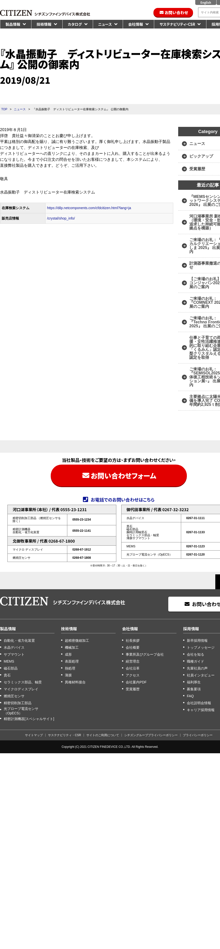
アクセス (133, 675)
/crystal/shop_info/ (61, 218)
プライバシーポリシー (198, 735)
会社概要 (133, 647)
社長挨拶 (133, 640)
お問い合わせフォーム (123, 475)
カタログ (75, 24)
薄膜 (68, 675)
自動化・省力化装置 (19, 640)
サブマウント (14, 654)
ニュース (105, 24)
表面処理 (72, 661)
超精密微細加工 (77, 640)
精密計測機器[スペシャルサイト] (29, 719)
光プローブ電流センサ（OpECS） (21, 711)
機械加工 (72, 647)
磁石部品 (11, 668)
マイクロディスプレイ (21, 689)
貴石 (7, 675)
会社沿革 (133, 668)
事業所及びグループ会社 (145, 654)
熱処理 (70, 668)
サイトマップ (34, 735)
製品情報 (12, 24)
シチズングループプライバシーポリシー (151, 735)
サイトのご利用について (102, 735)
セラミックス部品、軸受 (23, 682)
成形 (68, 654)
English (205, 2)
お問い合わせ (176, 12)
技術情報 (44, 24)
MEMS (9, 661)
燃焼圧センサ (14, 696)
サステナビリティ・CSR (177, 24)
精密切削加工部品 (17, 703)
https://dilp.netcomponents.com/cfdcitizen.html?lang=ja (89, 208)
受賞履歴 (133, 689)
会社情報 (135, 24)
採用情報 (191, 629)
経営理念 (133, 661)
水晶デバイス (14, 647)
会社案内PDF (136, 682)
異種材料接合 (75, 682)
